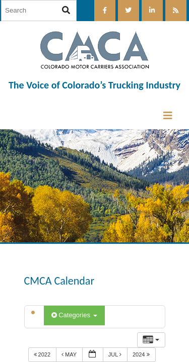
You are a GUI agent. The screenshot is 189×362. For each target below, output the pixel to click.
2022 (43, 354)
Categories (74, 315)
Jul (115, 354)
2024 (142, 354)
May (69, 354)
